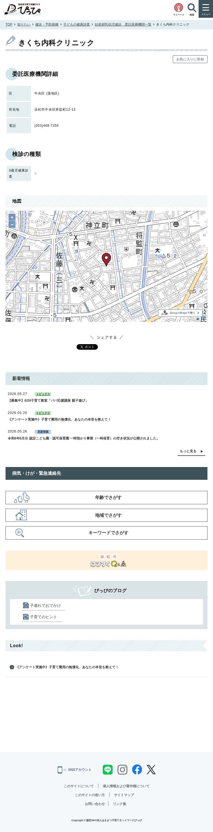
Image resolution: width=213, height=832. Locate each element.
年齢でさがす (108, 497)
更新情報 (43, 431)
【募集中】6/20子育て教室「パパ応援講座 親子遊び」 (48, 401)
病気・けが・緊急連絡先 (36, 473)
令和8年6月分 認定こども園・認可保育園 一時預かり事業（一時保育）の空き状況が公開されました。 (84, 438)
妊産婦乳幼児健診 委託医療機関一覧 (123, 24)
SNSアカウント (74, 770)
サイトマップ (124, 795)
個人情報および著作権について (126, 786)
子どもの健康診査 (76, 24)
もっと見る (188, 451)
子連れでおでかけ (45, 605)
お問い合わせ (95, 804)
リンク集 (119, 804)
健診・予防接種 (47, 24)
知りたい (24, 24)
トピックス (43, 394)
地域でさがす (108, 515)
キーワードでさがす (108, 532)
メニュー (205, 14)
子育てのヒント (43, 617)
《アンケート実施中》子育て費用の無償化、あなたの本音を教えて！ (59, 419)
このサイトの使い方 (90, 795)
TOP (9, 24)
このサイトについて (79, 786)
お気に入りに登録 (190, 59)
